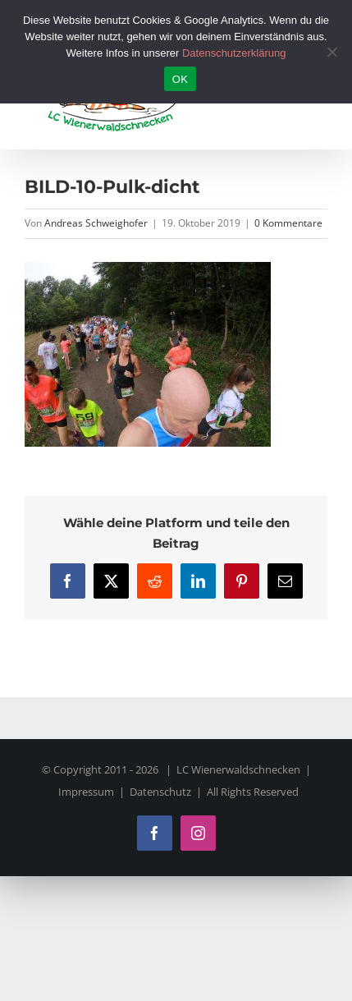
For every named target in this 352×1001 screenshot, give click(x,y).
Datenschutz (160, 791)
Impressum (86, 791)
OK (180, 79)
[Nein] (331, 52)
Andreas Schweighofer (96, 223)
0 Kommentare (288, 223)
